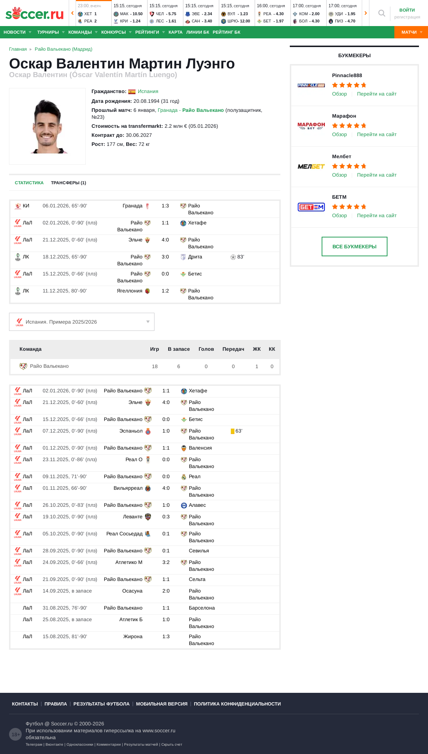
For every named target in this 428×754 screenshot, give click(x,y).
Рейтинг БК (226, 32)
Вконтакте (54, 744)
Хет (88, 14)
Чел (160, 14)
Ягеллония (130, 291)
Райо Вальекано (44, 366)
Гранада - (191, 110)
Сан (196, 21)
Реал (194, 476)
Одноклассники (80, 744)
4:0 (165, 240)
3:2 (165, 562)
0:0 (165, 274)
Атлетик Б (131, 619)
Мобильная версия (161, 704)
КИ (21, 205)
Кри (124, 21)
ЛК (21, 257)
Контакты (25, 704)
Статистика (29, 182)
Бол (303, 21)
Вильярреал (128, 488)
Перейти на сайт (377, 94)
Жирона (133, 636)
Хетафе (197, 223)
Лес (160, 21)
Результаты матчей (141, 744)
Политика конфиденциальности (237, 704)
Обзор (339, 94)
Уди (339, 14)
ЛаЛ (23, 223)
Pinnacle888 (347, 75)
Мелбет (341, 156)
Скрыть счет (171, 744)
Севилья (198, 550)
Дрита (195, 257)
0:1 (165, 533)
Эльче (135, 240)
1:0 (165, 431)
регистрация (407, 17)
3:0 (165, 257)
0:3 (165, 516)
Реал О (134, 459)
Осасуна (133, 591)
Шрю (233, 21)
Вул (231, 14)
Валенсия (199, 448)
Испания (148, 91)
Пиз (339, 21)
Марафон (344, 116)
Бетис (195, 274)
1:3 (165, 205)
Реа (88, 21)
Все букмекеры (354, 246)
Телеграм (34, 744)
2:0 (165, 591)
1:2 (165, 291)
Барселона (201, 608)
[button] (72, 13)
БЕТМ (339, 197)
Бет (267, 21)
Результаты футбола (101, 704)
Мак (124, 14)
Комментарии (109, 744)
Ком (303, 14)
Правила (56, 704)
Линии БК (197, 32)
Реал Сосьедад (125, 533)
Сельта (196, 579)
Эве (196, 14)
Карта (176, 32)
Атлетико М (129, 562)
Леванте (133, 516)
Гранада (133, 205)
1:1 (165, 223)
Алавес (196, 505)
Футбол (34, 723)
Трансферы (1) (68, 182)
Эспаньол (131, 431)
